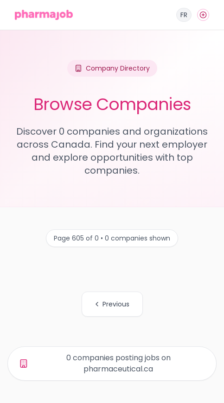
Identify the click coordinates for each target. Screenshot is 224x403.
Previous (111, 304)
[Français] (184, 15)
